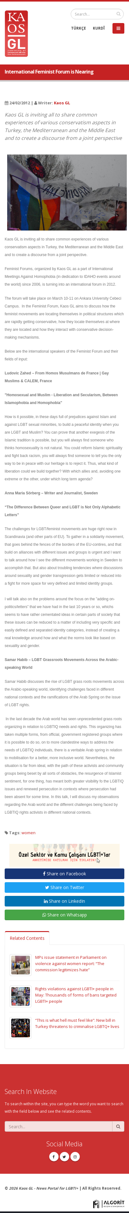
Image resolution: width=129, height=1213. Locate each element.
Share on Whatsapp (64, 915)
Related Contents (27, 938)
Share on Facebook (64, 874)
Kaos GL (62, 103)
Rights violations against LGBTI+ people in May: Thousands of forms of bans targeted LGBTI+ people (76, 995)
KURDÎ (99, 28)
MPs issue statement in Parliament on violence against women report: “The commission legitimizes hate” (71, 963)
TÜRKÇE (78, 28)
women (29, 832)
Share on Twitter (64, 887)
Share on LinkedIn (64, 901)
